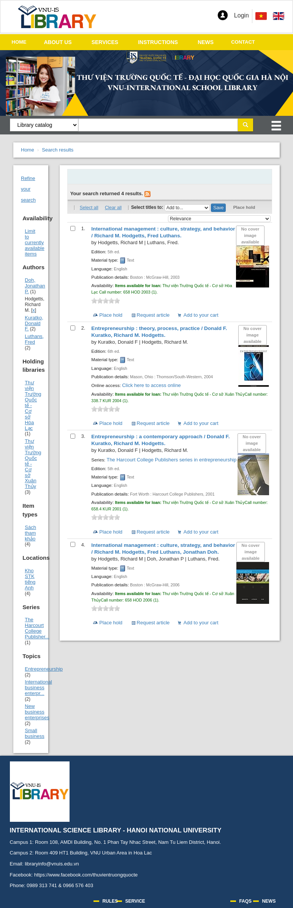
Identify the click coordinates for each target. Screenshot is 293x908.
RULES (110, 901)
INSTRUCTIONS (158, 42)
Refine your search (28, 189)
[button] (222, 15)
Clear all (113, 207)
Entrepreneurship (44, 669)
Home (27, 150)
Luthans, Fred (34, 339)
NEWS (206, 42)
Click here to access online (151, 385)
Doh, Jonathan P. (35, 285)
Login (241, 15)
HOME (19, 42)
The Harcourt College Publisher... (37, 628)
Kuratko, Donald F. (34, 323)
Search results (57, 150)
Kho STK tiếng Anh (30, 579)
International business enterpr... (38, 687)
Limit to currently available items (34, 242)
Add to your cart (201, 315)
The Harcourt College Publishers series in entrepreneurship (171, 460)
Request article (153, 315)
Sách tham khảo (30, 533)
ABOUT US (58, 42)
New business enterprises (37, 711)
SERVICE (135, 901)
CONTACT (243, 42)
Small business (34, 733)
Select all (89, 207)
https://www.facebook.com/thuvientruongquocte (86, 875)
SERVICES (105, 42)
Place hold (244, 207)
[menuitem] (278, 16)
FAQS (245, 901)
